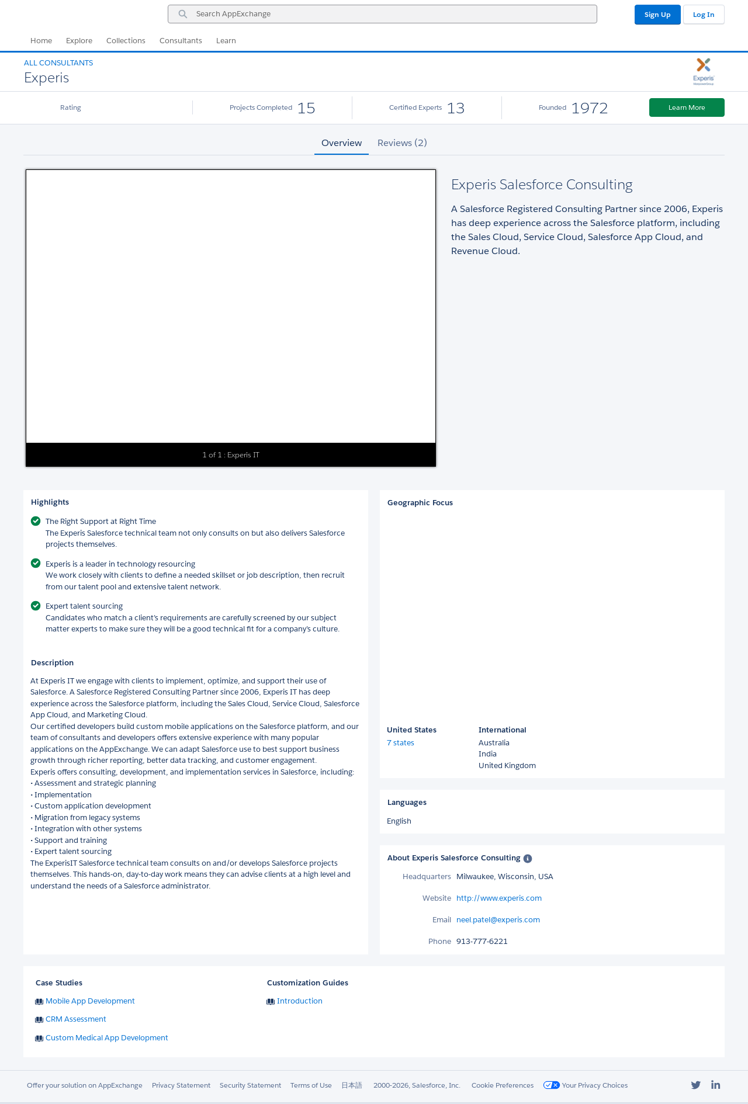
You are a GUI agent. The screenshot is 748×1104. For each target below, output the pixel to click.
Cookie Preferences (503, 1085)
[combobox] (382, 14)
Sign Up (658, 14)
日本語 (351, 1085)
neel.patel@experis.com (498, 920)
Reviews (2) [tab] (402, 143)
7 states (400, 743)
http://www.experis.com (499, 898)
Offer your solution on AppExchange (85, 1085)
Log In (704, 14)
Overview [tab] (341, 143)
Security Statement (250, 1085)
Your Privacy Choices (585, 1085)
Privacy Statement (181, 1085)
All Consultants (58, 63)
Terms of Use (311, 1085)
